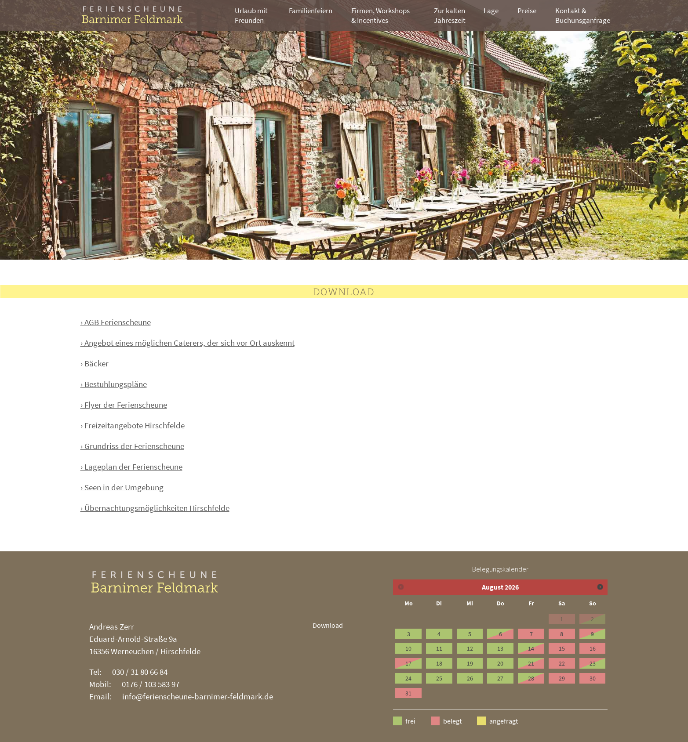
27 (500, 678)
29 (562, 678)
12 (470, 648)
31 (408, 693)
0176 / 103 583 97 (150, 684)
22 (562, 663)
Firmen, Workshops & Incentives (380, 15)
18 (439, 663)
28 (531, 678)
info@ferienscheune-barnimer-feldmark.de (197, 696)
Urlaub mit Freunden (251, 15)
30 (593, 678)
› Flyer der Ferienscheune (123, 404)
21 (531, 663)
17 (408, 663)
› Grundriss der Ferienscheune (132, 446)
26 (470, 678)
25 (439, 678)
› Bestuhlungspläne (113, 384)
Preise (526, 10)
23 (593, 663)
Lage (491, 10)
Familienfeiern (310, 10)
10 (408, 648)
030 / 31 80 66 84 (139, 671)
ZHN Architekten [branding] (144, 14)
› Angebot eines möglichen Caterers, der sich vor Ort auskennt (187, 342)
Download (328, 625)
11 (439, 648)
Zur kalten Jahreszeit (450, 15)
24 (408, 678)
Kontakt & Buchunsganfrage (582, 15)
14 (531, 648)
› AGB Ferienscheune (115, 322)
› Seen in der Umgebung (122, 487)
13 (500, 648)
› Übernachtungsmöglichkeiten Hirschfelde (154, 508)
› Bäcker (94, 363)
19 (470, 663)
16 (593, 648)
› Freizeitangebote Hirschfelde (132, 425)
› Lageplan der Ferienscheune (131, 466)
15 (562, 648)
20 (500, 663)
